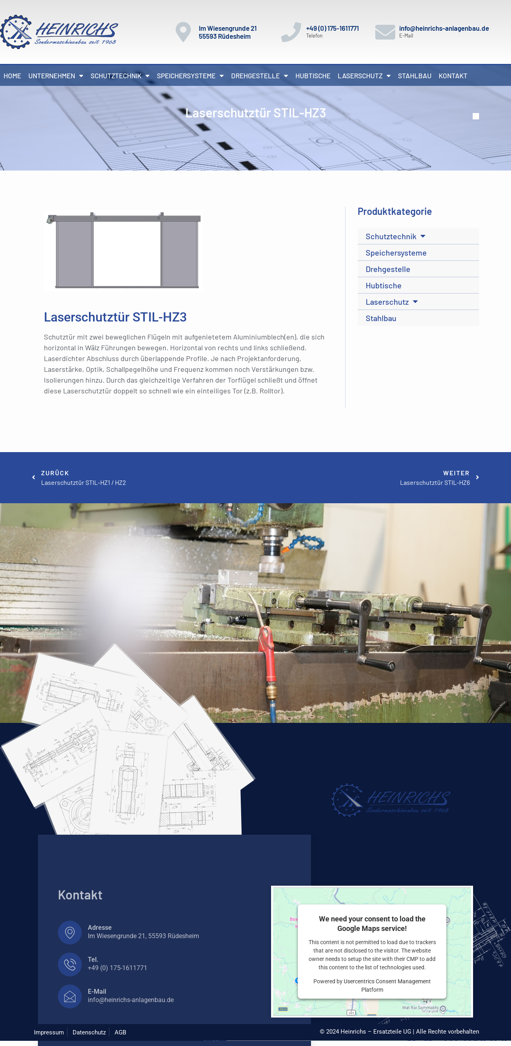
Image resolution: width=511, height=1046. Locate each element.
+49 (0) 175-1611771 (332, 28)
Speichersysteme (190, 75)
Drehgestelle (259, 75)
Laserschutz (364, 75)
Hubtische (313, 75)
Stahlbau (415, 75)
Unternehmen (55, 75)
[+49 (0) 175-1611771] (291, 32)
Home (12, 75)
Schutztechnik (120, 75)
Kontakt (453, 75)
